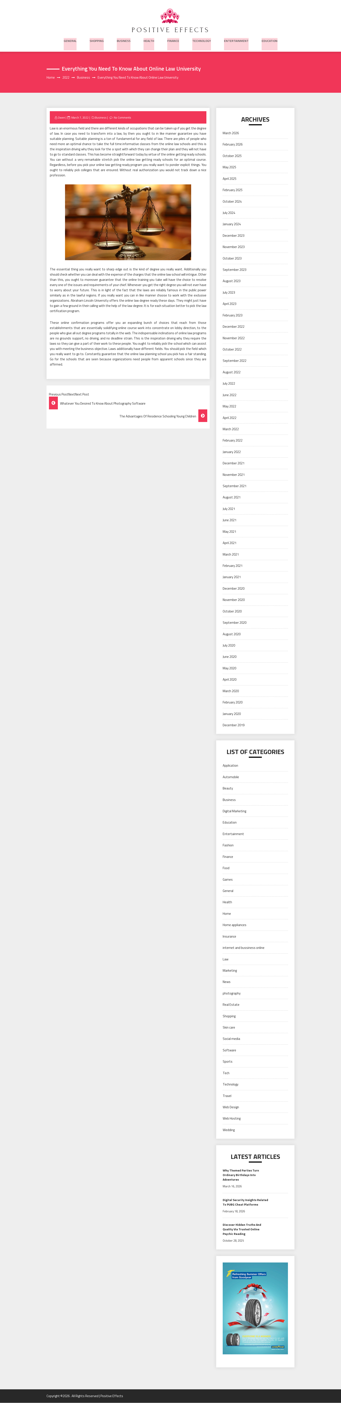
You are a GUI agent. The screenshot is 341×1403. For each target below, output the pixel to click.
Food (226, 868)
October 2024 (232, 201)
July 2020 (229, 645)
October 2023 (232, 258)
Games (228, 879)
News (227, 982)
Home (227, 913)
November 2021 (234, 474)
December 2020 (233, 588)
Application (230, 765)
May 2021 (229, 531)
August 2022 (232, 372)
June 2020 (229, 657)
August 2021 (232, 497)
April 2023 (229, 304)
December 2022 (233, 326)
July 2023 (229, 292)
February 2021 (232, 565)
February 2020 (232, 702)
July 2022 (229, 383)
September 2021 (234, 486)
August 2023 (232, 281)
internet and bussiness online (243, 947)
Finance (173, 40)
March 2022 (231, 429)
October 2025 (232, 156)
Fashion (228, 845)
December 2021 (233, 463)
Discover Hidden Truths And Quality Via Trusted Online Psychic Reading (242, 1229)
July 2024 (229, 212)
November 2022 (234, 338)
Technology (201, 40)
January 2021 (232, 577)
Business (123, 40)
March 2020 (231, 691)
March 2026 (231, 133)
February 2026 (232, 144)
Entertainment (236, 40)
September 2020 (234, 622)
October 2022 (232, 349)
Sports (227, 1061)
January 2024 (232, 224)
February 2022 (232, 440)
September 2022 (234, 361)
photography (232, 993)
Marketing (230, 970)
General (70, 40)
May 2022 (229, 406)
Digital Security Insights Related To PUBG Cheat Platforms (245, 1202)
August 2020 (232, 634)
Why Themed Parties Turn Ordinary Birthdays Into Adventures (241, 1175)
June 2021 (229, 520)
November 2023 (234, 247)
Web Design (231, 1107)
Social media (231, 1039)
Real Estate (231, 1005)
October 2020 (232, 611)
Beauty (228, 788)
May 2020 (229, 668)
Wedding (229, 1130)
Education (269, 40)
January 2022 (232, 452)
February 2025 (232, 190)
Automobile (231, 777)
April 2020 (229, 679)
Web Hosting (232, 1118)
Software (229, 1050)
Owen (61, 118)
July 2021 (229, 508)
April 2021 (229, 543)
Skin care (229, 1027)
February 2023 (232, 315)
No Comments (123, 118)
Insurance (229, 936)
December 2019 (233, 725)
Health (149, 40)
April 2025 (229, 178)
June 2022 (229, 395)
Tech (226, 1073)
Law (225, 959)
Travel (227, 1096)
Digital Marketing (234, 811)
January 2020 (232, 713)
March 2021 (231, 554)
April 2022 (229, 417)
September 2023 (234, 269)
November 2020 (234, 600)
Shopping (97, 40)
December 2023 (233, 235)
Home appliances (234, 925)
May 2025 (229, 167)
